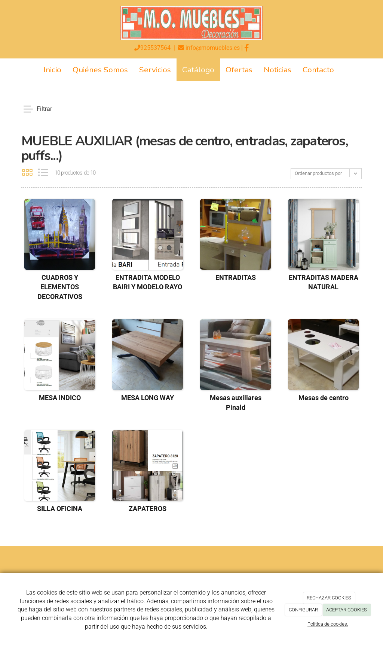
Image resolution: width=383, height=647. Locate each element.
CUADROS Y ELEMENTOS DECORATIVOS (59, 287)
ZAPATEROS (147, 509)
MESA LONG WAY (147, 398)
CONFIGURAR (303, 610)
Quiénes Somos (100, 69)
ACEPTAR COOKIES (346, 610)
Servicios (155, 69)
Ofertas (239, 69)
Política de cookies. (327, 624)
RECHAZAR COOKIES (329, 598)
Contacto (318, 69)
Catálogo (198, 69)
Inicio (52, 69)
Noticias (277, 69)
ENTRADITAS (235, 277)
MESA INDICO (60, 398)
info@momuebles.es (213, 47)
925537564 (155, 47)
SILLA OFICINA (59, 509)
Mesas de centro (323, 398)
